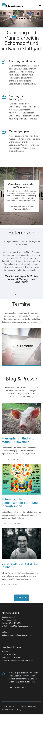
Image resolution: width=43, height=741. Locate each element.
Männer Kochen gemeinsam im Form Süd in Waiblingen (20, 502)
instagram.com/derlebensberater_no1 (17, 635)
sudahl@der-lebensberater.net (20, 626)
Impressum (30, 706)
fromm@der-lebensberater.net (20, 660)
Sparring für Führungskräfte (18, 98)
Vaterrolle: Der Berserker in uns (20, 565)
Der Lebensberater (16, 706)
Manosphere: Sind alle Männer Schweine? (18, 440)
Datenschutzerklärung (11, 709)
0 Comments (14, 459)
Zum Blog (22, 597)
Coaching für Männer (22, 61)
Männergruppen (19, 131)
